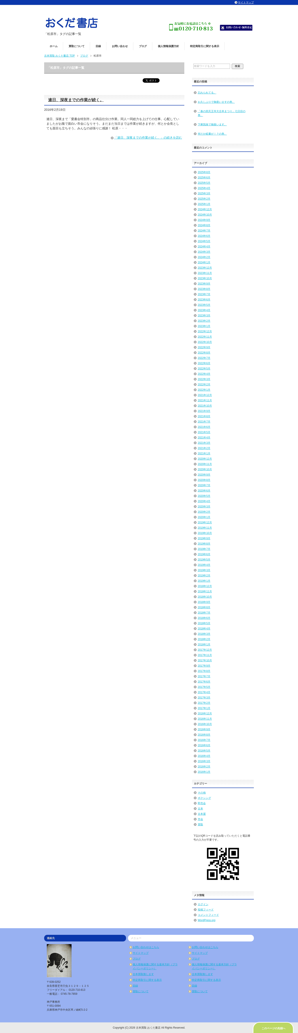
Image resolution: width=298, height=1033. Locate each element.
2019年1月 (204, 580)
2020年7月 (204, 485)
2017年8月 (204, 671)
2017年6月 (204, 681)
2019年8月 (204, 543)
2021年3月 (204, 442)
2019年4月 (204, 564)
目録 (98, 46)
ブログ (143, 46)
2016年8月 (204, 734)
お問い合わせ (120, 46)
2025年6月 (204, 177)
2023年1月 (204, 326)
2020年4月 (204, 501)
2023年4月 (204, 310)
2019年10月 (205, 533)
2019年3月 (204, 570)
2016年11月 (205, 718)
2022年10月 (205, 342)
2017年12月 (205, 649)
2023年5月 (204, 304)
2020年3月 (204, 506)
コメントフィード (208, 914)
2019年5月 (204, 559)
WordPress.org (206, 920)
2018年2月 (204, 639)
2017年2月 (204, 702)
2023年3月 (204, 315)
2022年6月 (204, 363)
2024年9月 (204, 220)
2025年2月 (204, 198)
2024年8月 (204, 225)
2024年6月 (204, 235)
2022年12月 (205, 331)
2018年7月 (204, 612)
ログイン (203, 904)
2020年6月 (204, 490)
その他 (202, 792)
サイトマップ (141, 953)
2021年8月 (204, 416)
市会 (200, 819)
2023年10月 (205, 278)
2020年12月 (205, 458)
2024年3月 (204, 251)
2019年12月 (205, 522)
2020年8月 (204, 480)
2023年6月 (204, 299)
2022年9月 (204, 347)
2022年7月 (204, 358)
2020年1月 (204, 517)
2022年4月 (204, 373)
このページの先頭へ (273, 1028)
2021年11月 (205, 400)
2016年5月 (204, 750)
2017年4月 (204, 692)
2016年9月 (204, 729)
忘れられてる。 (207, 92)
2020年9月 (204, 474)
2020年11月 (205, 464)
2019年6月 (204, 554)
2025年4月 (204, 188)
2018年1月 (204, 644)
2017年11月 (205, 655)
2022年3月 (204, 379)
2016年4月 (204, 756)
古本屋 (202, 813)
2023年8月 (204, 289)
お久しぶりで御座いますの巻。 (216, 101)
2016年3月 (204, 761)
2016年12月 (205, 713)
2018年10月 (205, 596)
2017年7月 (204, 676)
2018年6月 (204, 618)
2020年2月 (204, 511)
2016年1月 (204, 771)
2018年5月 (204, 623)
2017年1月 (204, 708)
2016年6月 (204, 745)
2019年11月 (205, 527)
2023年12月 (205, 267)
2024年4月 (204, 246)
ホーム (54, 46)
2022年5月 (204, 368)
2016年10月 (205, 724)
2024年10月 (205, 214)
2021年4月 (204, 437)
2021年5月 (204, 432)
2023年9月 (204, 283)
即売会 (202, 803)
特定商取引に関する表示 (204, 46)
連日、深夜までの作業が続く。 (76, 100)
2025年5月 (204, 182)
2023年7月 (204, 294)
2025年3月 (204, 193)
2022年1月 (204, 389)
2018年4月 (204, 628)
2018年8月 (204, 607)
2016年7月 (204, 740)
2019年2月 (204, 575)
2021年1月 (204, 453)
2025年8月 (204, 172)
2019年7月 (204, 549)
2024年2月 (204, 257)
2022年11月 (205, 336)
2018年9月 (204, 602)
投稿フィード (206, 909)
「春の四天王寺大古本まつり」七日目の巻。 (221, 113)
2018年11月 (205, 591)
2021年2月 (204, 448)
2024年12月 (205, 209)
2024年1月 (204, 262)
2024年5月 (204, 241)
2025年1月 (204, 204)
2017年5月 (204, 687)
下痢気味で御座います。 (212, 124)
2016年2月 (204, 766)
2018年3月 (204, 633)
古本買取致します (143, 974)
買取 (200, 824)
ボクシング (204, 798)
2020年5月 (204, 495)
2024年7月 (204, 230)
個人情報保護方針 (168, 46)
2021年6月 (204, 427)
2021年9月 (204, 411)
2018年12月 (205, 586)
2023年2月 (204, 320)
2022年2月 (204, 384)
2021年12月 (205, 395)
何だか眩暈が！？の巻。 (212, 133)
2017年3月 (204, 697)
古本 (200, 808)
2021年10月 (205, 405)
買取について (77, 46)
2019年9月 (204, 538)
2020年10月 (205, 469)
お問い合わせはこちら (146, 947)
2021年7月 (204, 421)
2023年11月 (205, 273)
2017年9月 (204, 665)
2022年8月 (204, 352)
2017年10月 (205, 660)
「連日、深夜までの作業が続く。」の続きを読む (148, 137)
